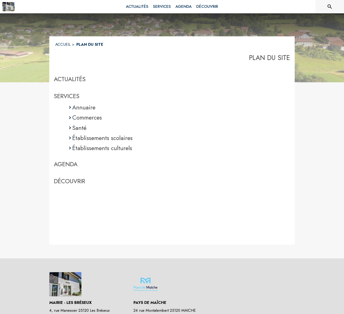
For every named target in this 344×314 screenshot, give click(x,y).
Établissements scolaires (102, 138)
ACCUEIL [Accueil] (63, 44)
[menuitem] (137, 6)
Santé (79, 128)
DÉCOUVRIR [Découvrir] (69, 181)
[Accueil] (8, 6)
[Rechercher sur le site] (330, 7)
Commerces (87, 117)
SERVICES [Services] (66, 96)
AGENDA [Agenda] (66, 164)
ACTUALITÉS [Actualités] (70, 79)
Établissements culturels (102, 148)
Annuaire (83, 107)
